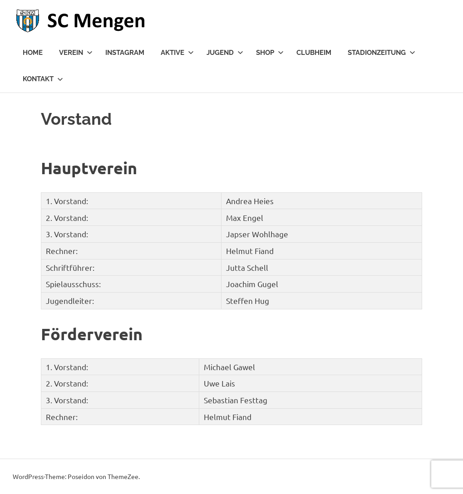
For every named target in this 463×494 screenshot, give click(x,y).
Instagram (124, 53)
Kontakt (43, 79)
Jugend (225, 53)
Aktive (177, 53)
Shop (270, 53)
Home (33, 53)
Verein (76, 53)
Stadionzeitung (381, 53)
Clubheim (313, 53)
